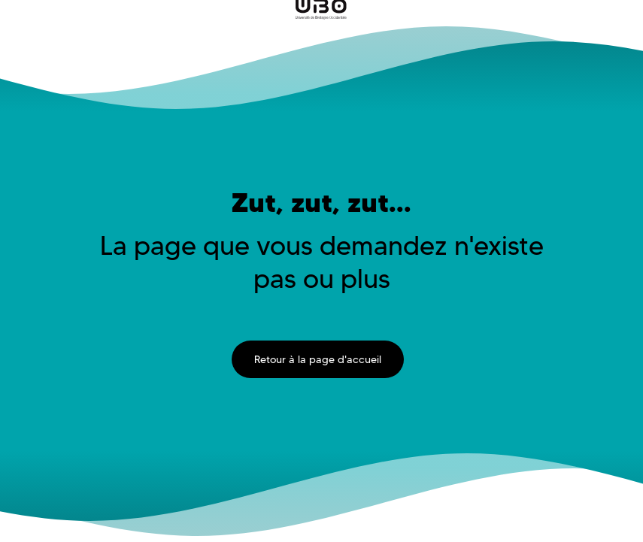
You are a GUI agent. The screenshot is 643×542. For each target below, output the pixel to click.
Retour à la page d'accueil (317, 359)
